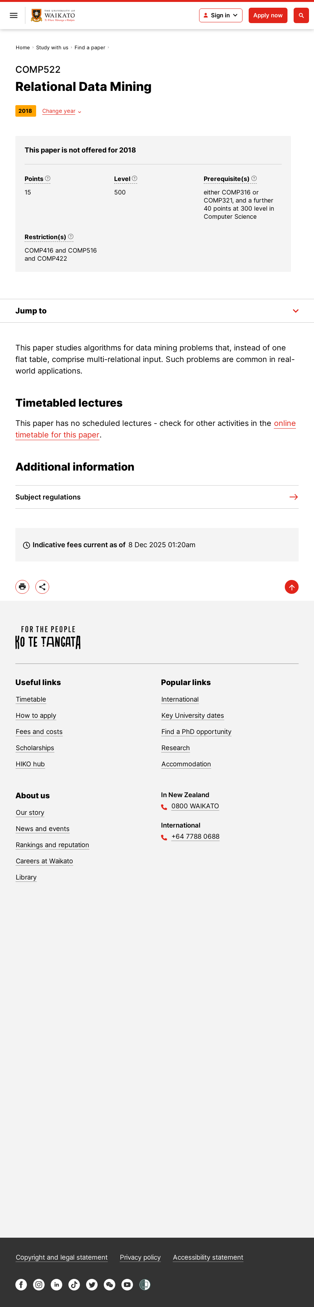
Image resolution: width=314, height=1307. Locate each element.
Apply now (268, 15)
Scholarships (35, 748)
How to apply (36, 715)
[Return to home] (53, 15)
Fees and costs (39, 732)
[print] (22, 587)
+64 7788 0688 (195, 836)
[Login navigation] (221, 15)
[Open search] (301, 15)
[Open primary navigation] (13, 15)
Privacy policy (140, 1257)
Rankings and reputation (52, 845)
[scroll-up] (292, 587)
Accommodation (186, 764)
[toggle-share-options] (42, 587)
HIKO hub (30, 764)
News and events (43, 829)
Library (26, 877)
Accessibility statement (208, 1257)
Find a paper (90, 47)
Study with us (52, 47)
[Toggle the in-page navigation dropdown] (157, 310)
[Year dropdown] (61, 111)
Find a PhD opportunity (196, 732)
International (180, 699)
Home (23, 47)
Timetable (31, 699)
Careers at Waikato (44, 861)
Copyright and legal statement (62, 1257)
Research (175, 748)
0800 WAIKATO (195, 806)
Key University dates (192, 715)
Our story (30, 812)
